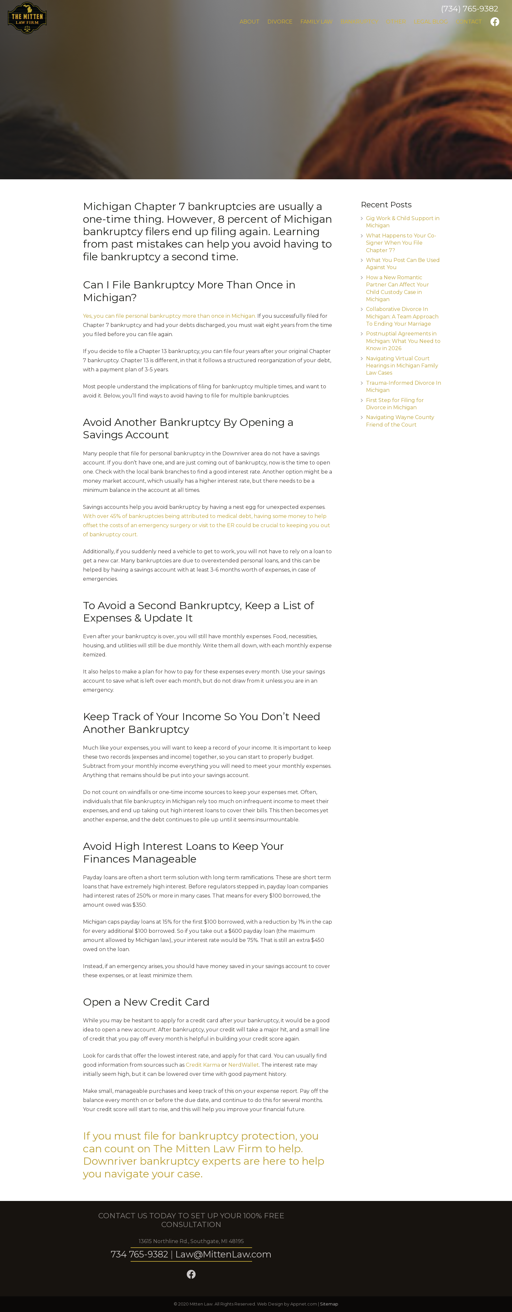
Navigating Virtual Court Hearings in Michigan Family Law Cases (402, 365)
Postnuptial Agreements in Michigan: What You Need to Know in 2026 (403, 341)
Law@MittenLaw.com (223, 1254)
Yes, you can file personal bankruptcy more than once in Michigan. (169, 316)
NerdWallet (243, 1065)
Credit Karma (203, 1065)
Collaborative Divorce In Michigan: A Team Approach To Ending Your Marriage (402, 316)
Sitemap (329, 1304)
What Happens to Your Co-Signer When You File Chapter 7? (401, 243)
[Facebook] (495, 22)
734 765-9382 (139, 1254)
